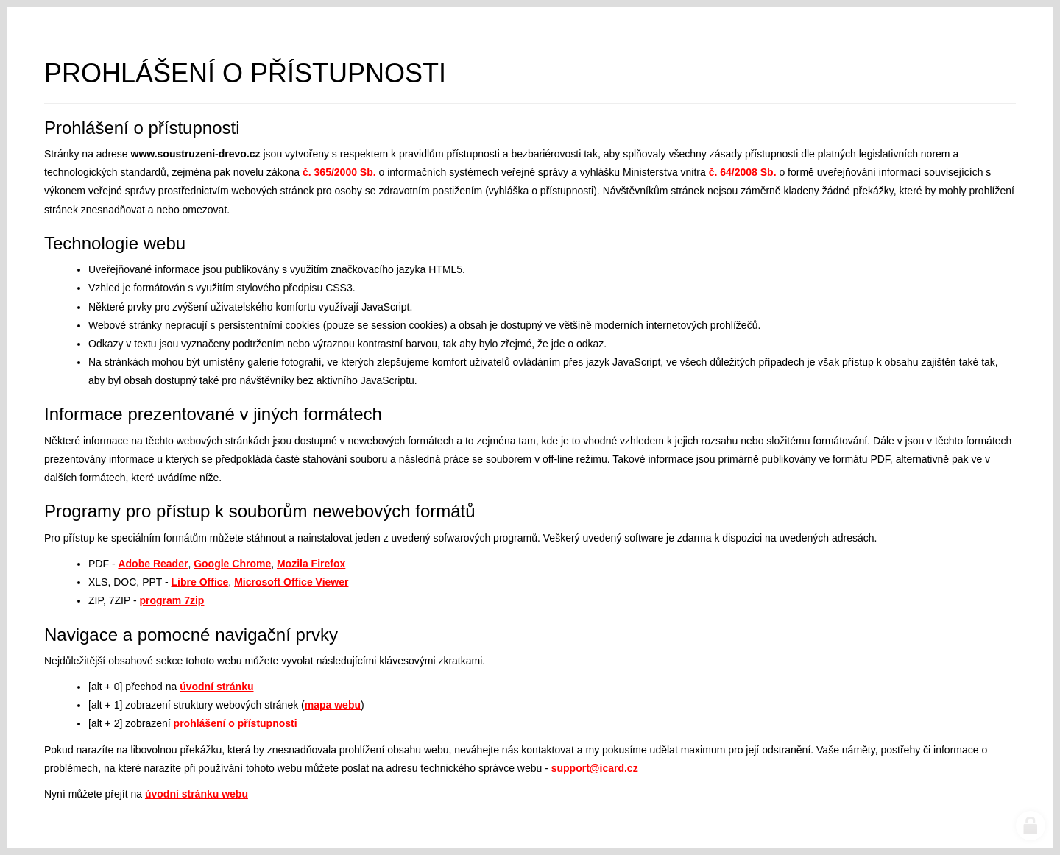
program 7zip (172, 600)
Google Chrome (232, 564)
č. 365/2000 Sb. (339, 172)
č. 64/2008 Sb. (743, 172)
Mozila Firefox (311, 564)
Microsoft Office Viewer (291, 582)
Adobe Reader (153, 564)
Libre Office (200, 582)
